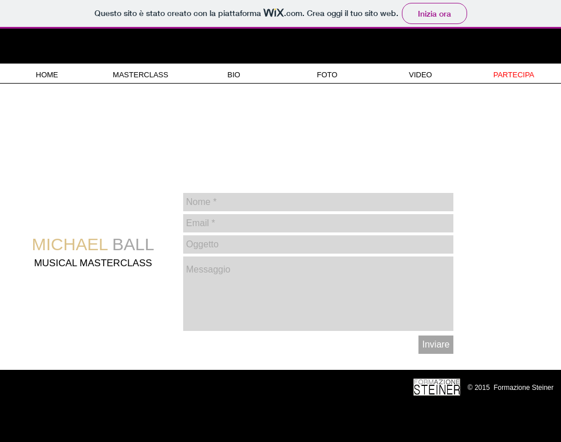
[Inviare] (435, 345)
